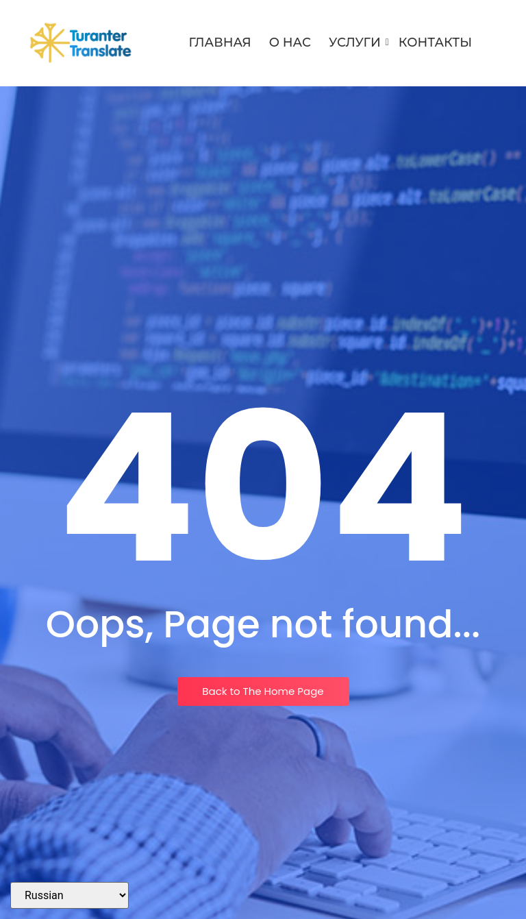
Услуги (357, 42)
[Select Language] (69, 895)
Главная (220, 42)
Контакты (435, 42)
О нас (290, 42)
